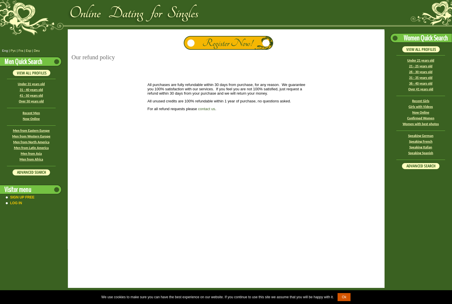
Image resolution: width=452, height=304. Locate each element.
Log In (16, 203)
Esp (28, 50)
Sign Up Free (22, 197)
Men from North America (31, 142)
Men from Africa (31, 159)
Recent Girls (420, 101)
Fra (20, 50)
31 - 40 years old (31, 90)
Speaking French (420, 141)
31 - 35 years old (420, 78)
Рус (13, 50)
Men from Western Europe (31, 136)
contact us (206, 109)
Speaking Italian (420, 147)
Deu (36, 50)
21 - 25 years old (420, 66)
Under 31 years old (31, 84)
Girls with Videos (420, 107)
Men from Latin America (31, 148)
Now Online (31, 119)
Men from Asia (31, 154)
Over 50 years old (31, 101)
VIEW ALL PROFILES (31, 72)
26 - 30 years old (420, 72)
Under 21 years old (420, 60)
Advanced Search (31, 172)
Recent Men (31, 113)
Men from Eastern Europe (31, 131)
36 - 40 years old (420, 83)
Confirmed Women (420, 118)
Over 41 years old (420, 89)
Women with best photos (421, 124)
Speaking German (421, 136)
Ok (344, 297)
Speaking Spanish (420, 153)
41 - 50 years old (31, 95)
